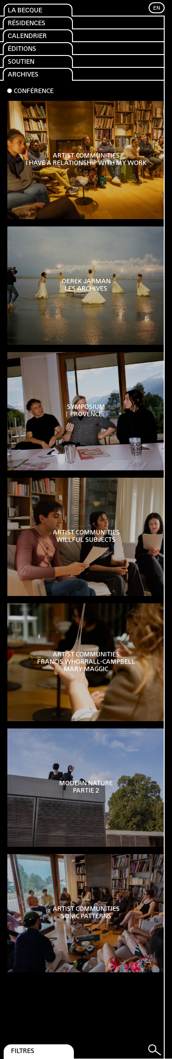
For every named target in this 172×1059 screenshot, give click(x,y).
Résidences (26, 24)
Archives (23, 75)
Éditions (22, 49)
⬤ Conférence (30, 91)
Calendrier (27, 36)
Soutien (21, 62)
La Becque (25, 11)
